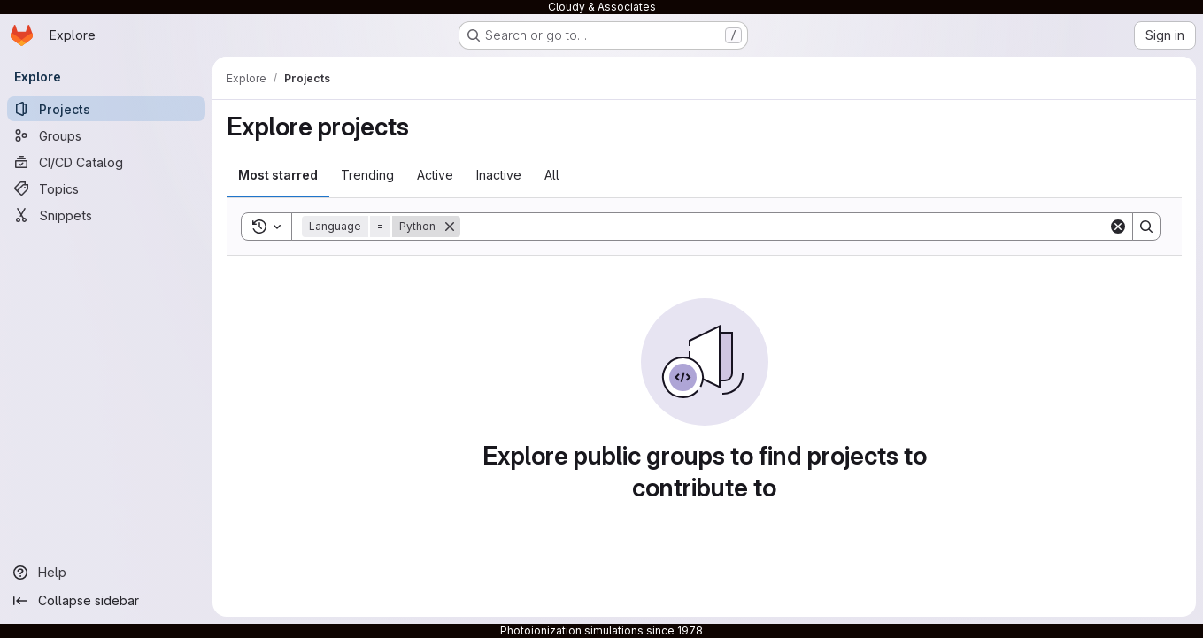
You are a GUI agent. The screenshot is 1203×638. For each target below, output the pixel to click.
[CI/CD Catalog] (106, 162)
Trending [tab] (367, 174)
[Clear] (1118, 226)
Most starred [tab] (278, 174)
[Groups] (106, 135)
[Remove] (449, 226)
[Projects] (106, 108)
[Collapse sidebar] (106, 600)
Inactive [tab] (498, 174)
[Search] (784, 226)
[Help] (106, 572)
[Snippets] (106, 215)
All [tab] (551, 174)
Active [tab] (435, 174)
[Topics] (106, 188)
